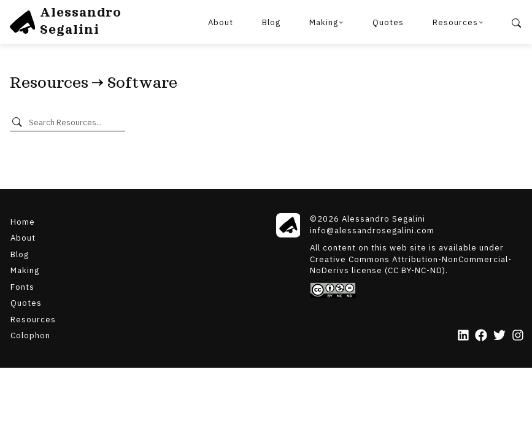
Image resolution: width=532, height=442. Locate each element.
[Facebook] (481, 336)
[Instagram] (518, 336)
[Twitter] (499, 336)
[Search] (517, 22)
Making (323, 22)
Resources (455, 22)
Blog (271, 22)
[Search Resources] (75, 122)
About (220, 22)
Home (22, 221)
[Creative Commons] (417, 290)
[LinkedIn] (463, 336)
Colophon (30, 335)
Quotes (388, 22)
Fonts (22, 286)
